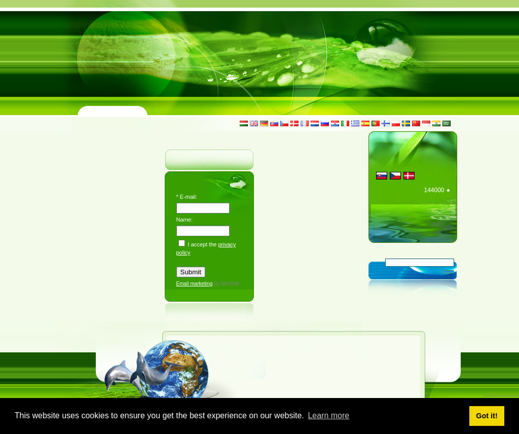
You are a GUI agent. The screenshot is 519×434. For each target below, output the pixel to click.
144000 (434, 190)
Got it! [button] (486, 416)
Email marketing (194, 283)
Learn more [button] (328, 415)
